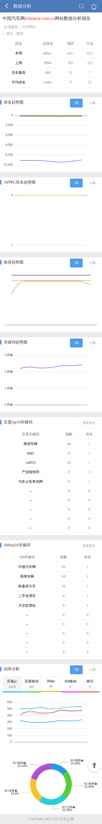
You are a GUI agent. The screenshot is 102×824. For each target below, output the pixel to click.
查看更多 (89, 423)
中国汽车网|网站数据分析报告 (46, 18)
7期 (76, 103)
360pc (50, 683)
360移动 (70, 684)
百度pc (12, 684)
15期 (92, 103)
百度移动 (31, 684)
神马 (90, 684)
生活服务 (11, 27)
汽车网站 (28, 27)
